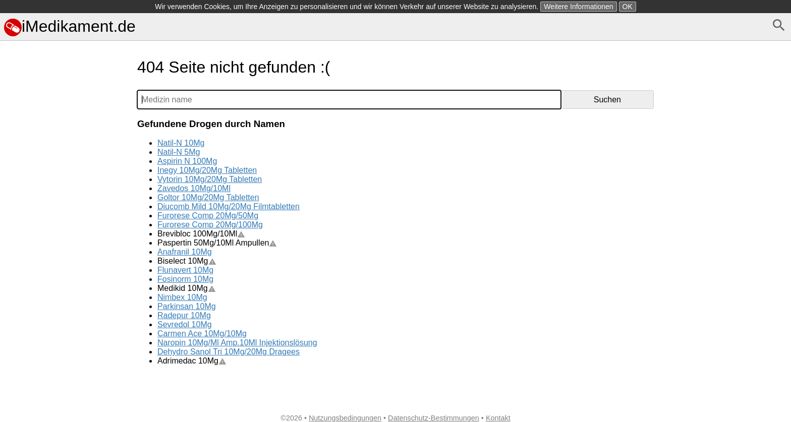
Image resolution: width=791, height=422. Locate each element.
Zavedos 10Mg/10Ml (194, 188)
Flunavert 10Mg (185, 270)
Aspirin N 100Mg (187, 161)
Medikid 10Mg (186, 288)
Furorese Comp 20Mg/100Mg (210, 224)
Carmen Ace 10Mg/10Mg (202, 333)
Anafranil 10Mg (184, 252)
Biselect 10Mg (186, 261)
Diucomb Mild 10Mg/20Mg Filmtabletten (228, 206)
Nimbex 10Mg (182, 297)
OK (628, 7)
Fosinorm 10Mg (185, 279)
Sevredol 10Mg (184, 324)
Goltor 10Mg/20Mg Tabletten (208, 197)
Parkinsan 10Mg (186, 306)
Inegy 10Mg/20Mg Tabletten (207, 170)
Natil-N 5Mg (178, 152)
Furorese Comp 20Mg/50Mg (207, 215)
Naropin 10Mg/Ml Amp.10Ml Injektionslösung (237, 342)
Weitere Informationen (578, 7)
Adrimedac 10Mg (192, 360)
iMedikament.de (70, 26)
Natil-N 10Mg (180, 143)
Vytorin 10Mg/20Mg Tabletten (209, 179)
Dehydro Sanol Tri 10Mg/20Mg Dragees (228, 351)
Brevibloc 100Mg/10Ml (201, 233)
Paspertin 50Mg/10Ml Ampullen (217, 242)
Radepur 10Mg (184, 315)
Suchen (607, 99)
